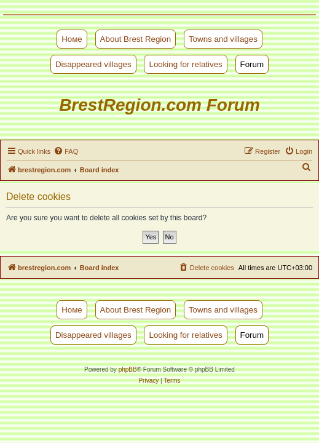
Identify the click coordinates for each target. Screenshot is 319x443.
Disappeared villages (93, 64)
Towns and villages (223, 39)
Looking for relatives (185, 64)
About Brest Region (135, 39)
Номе (71, 39)
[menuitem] (65, 151)
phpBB (128, 369)
